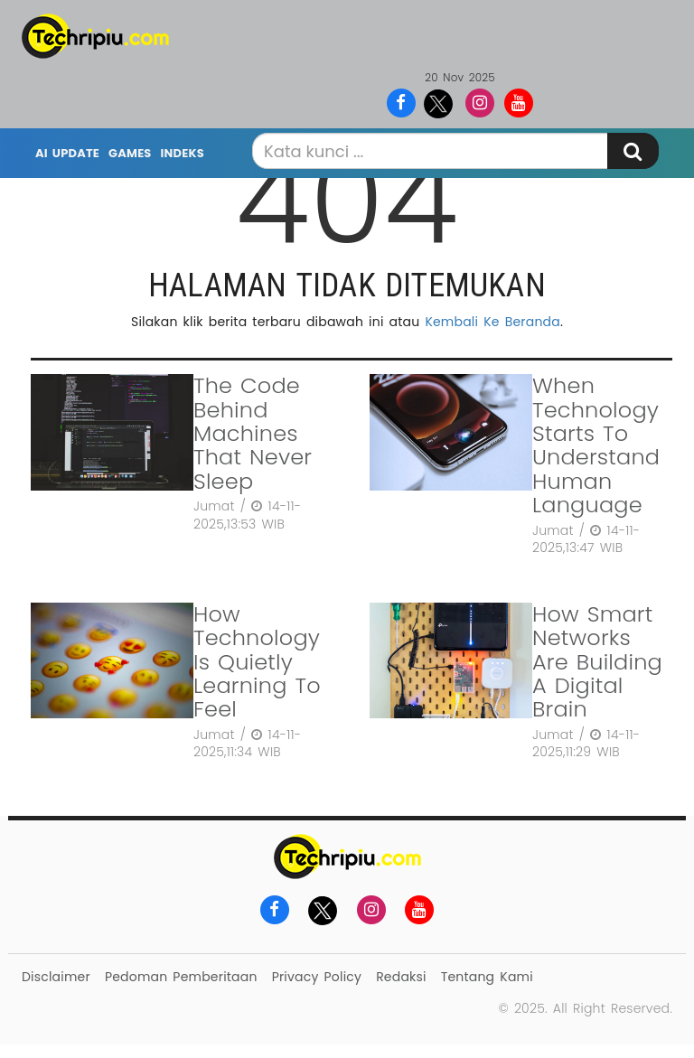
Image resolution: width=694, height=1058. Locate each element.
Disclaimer (56, 977)
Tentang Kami (487, 977)
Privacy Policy (316, 977)
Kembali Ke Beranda (492, 322)
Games (129, 153)
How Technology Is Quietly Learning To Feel (257, 662)
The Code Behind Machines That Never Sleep (252, 433)
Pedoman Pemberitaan (181, 977)
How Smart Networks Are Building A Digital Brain (597, 662)
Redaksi (401, 977)
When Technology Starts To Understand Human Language (596, 445)
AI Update (67, 153)
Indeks (182, 153)
